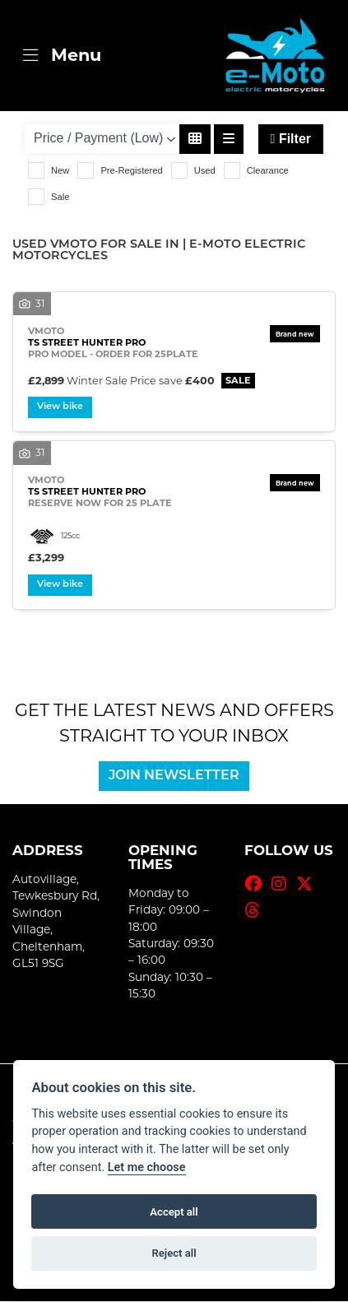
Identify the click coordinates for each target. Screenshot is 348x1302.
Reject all (173, 1253)
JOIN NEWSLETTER (174, 777)
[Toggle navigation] (62, 55)
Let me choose (147, 1167)
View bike (61, 407)
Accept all (173, 1212)
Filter (291, 139)
